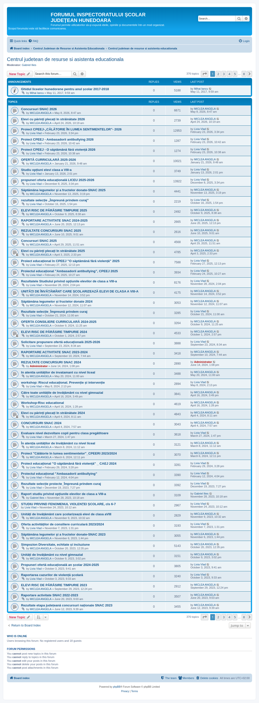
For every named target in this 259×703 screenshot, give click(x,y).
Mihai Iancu (37, 92)
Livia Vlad (36, 133)
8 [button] (244, 74)
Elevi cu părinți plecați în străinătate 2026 (53, 119)
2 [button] (218, 74)
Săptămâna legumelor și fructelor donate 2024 (57, 301)
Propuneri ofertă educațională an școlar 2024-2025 (60, 565)
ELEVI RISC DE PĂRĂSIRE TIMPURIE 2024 (54, 332)
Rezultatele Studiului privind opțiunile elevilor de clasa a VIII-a (69, 281)
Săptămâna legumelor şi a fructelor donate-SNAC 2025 (63, 190)
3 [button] (224, 74)
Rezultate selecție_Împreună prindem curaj (54, 311)
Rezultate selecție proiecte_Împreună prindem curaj (61, 484)
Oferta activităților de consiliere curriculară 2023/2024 (62, 524)
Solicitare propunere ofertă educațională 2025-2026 (60, 342)
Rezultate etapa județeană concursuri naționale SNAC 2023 (66, 605)
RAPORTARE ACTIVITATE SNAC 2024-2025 (54, 220)
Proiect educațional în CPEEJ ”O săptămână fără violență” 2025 (70, 261)
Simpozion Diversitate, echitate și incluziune (55, 544)
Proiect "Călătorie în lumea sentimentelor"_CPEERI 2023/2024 (69, 453)
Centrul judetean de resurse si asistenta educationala (65, 59)
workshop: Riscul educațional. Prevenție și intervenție (63, 382)
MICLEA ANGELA (40, 112)
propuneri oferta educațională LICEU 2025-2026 (57, 180)
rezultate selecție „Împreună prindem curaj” (55, 200)
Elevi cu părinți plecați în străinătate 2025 (53, 251)
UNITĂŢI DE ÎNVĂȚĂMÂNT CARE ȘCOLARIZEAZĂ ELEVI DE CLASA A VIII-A (80, 291)
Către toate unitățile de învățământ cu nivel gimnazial (62, 392)
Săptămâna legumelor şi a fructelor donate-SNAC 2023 (63, 534)
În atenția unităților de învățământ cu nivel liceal (58, 443)
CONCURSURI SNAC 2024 (41, 423)
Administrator (39, 366)
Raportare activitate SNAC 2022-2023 (49, 595)
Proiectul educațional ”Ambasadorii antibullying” (59, 474)
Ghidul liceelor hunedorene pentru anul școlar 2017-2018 (65, 89)
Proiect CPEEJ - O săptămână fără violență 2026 (58, 149)
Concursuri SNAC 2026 (39, 109)
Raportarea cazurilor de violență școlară (52, 575)
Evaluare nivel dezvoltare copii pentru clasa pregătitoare (64, 433)
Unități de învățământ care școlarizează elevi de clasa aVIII (66, 514)
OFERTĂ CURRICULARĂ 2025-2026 (48, 160)
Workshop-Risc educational (42, 403)
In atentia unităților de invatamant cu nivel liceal (58, 372)
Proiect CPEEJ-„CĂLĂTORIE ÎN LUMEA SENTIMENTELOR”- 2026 (71, 129)
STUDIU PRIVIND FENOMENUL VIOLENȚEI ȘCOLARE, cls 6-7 (68, 504)
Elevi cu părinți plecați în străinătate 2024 (53, 413)
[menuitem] (33, 41)
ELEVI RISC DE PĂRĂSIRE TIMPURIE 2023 (54, 585)
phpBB (116, 686)
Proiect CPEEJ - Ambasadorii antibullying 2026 (57, 139)
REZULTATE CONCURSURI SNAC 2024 (51, 362)
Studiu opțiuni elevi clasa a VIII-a (46, 170)
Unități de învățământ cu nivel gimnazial (52, 555)
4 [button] (229, 74)
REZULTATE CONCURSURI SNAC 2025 (51, 230)
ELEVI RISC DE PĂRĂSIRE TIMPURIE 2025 (54, 210)
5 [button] (235, 74)
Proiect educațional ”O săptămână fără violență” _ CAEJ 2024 (69, 463)
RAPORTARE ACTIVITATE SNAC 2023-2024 (54, 352)
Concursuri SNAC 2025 (39, 241)
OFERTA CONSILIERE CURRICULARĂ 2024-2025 (58, 322)
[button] (204, 74)
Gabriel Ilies (29, 64)
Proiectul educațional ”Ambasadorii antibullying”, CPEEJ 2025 (69, 271)
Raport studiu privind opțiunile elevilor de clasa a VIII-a (63, 494)
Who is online (17, 636)
